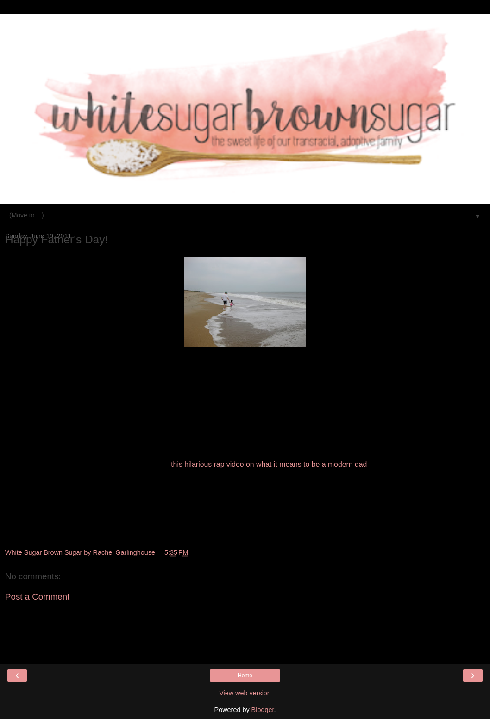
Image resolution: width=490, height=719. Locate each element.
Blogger (262, 709)
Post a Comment (37, 596)
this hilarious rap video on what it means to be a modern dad (269, 464)
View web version (245, 693)
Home (245, 675)
